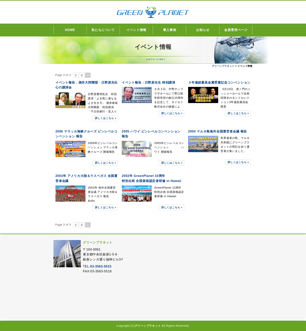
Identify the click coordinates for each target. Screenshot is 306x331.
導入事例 (169, 30)
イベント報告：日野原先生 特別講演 (148, 82)
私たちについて (103, 30)
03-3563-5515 (100, 266)
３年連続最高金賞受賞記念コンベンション (219, 82)
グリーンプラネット (148, 325)
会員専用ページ (235, 30)
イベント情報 (136, 30)
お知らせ (202, 30)
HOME (70, 30)
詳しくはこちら (104, 118)
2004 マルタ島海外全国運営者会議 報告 (217, 131)
